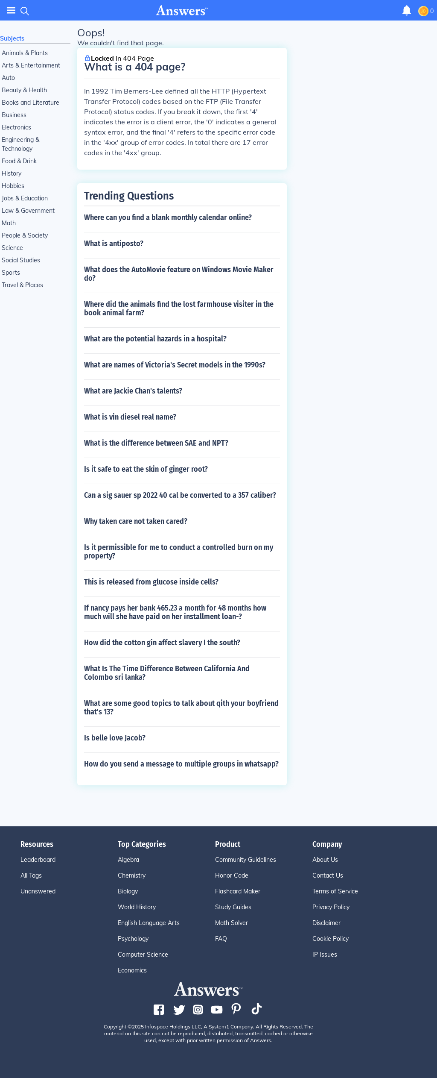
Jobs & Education (25, 198)
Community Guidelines (245, 860)
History (11, 173)
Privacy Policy (331, 907)
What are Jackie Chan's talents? (133, 391)
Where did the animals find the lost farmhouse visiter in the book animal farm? (179, 308)
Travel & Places (22, 285)
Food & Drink (19, 161)
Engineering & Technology (20, 144)
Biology (128, 891)
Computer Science (143, 954)
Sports (11, 272)
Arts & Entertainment (31, 65)
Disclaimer (326, 923)
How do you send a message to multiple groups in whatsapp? (181, 764)
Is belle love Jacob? (115, 738)
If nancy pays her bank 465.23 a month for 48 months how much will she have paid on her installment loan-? (175, 612)
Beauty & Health (24, 90)
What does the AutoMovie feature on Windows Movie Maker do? (179, 274)
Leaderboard (37, 860)
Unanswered (37, 891)
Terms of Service (335, 891)
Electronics (16, 127)
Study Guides (233, 907)
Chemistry (132, 875)
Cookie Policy (330, 939)
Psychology (133, 939)
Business (14, 115)
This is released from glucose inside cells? (151, 582)
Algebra (128, 860)
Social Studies (21, 260)
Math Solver (231, 923)
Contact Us (327, 875)
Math (9, 223)
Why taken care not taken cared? (135, 521)
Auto (8, 78)
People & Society (25, 235)
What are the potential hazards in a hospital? (155, 339)
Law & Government (28, 210)
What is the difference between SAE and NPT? (156, 443)
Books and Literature (30, 102)
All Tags (31, 875)
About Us (325, 860)
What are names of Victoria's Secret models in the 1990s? (174, 365)
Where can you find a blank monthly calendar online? (168, 217)
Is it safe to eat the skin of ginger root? (146, 469)
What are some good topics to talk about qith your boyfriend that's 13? (181, 708)
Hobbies (13, 186)
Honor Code (231, 875)
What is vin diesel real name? (130, 417)
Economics (132, 970)
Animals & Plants (25, 53)
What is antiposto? (113, 243)
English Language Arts (149, 923)
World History (137, 907)
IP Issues (324, 954)
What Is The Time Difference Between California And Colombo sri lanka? (167, 673)
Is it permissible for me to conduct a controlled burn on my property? (178, 552)
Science (12, 248)
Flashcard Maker (237, 891)
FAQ (221, 939)
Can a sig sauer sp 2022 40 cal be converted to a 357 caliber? (180, 495)
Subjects (12, 38)
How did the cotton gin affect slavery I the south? (162, 642)
